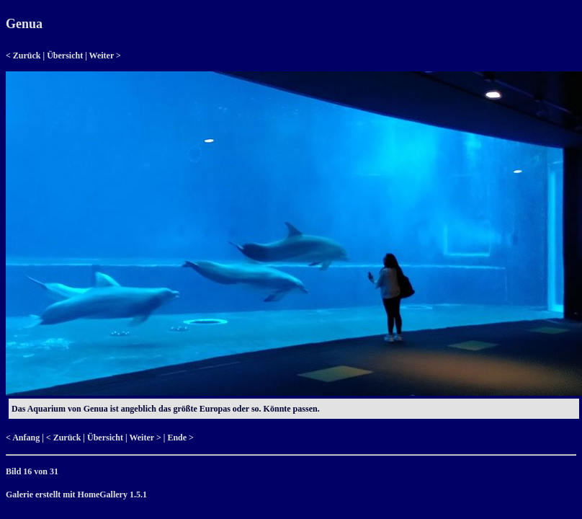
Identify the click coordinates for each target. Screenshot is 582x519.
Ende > (180, 437)
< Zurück (23, 55)
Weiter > (105, 55)
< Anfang (23, 437)
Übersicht (65, 55)
